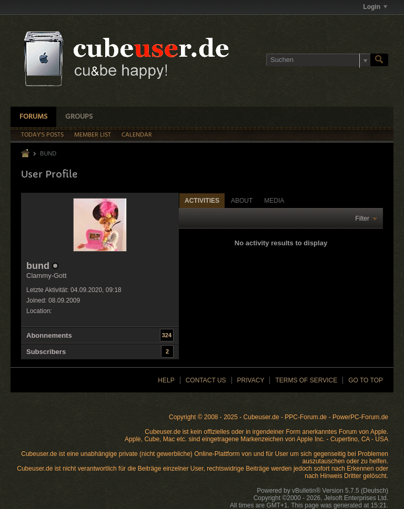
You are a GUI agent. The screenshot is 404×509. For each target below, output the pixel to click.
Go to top (365, 380)
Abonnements (49, 335)
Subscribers (46, 352)
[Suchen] (318, 60)
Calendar (137, 135)
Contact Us (206, 380)
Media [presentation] (274, 200)
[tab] (202, 200)
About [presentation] (241, 200)
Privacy (251, 380)
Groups (79, 117)
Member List (92, 135)
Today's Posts (42, 135)
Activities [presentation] (202, 200)
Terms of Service (306, 380)
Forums (33, 117)
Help (166, 380)
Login (375, 7)
